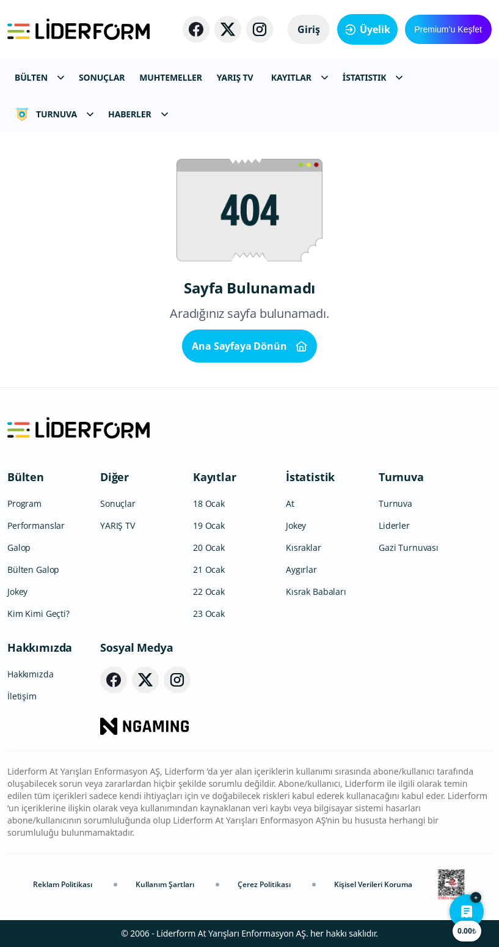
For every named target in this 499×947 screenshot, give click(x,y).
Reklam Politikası (62, 884)
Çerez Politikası (264, 884)
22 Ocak (209, 591)
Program (24, 503)
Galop (19, 547)
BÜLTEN (39, 77)
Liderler (394, 525)
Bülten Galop (33, 569)
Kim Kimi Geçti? (38, 613)
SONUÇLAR (102, 77)
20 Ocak (209, 547)
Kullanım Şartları (165, 884)
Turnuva (401, 477)
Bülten (25, 477)
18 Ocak (209, 503)
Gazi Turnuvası (409, 547)
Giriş (308, 29)
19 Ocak (209, 525)
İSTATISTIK (373, 77)
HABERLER (137, 114)
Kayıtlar (214, 477)
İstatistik (310, 477)
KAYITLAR (299, 77)
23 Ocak (209, 613)
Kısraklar (303, 547)
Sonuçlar (118, 503)
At (290, 503)
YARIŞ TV (235, 77)
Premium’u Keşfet (448, 29)
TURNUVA (54, 114)
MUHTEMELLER (170, 77)
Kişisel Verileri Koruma (373, 884)
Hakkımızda (39, 647)
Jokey (17, 591)
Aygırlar (301, 569)
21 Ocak (209, 569)
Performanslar (36, 525)
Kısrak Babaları (316, 591)
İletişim (22, 696)
